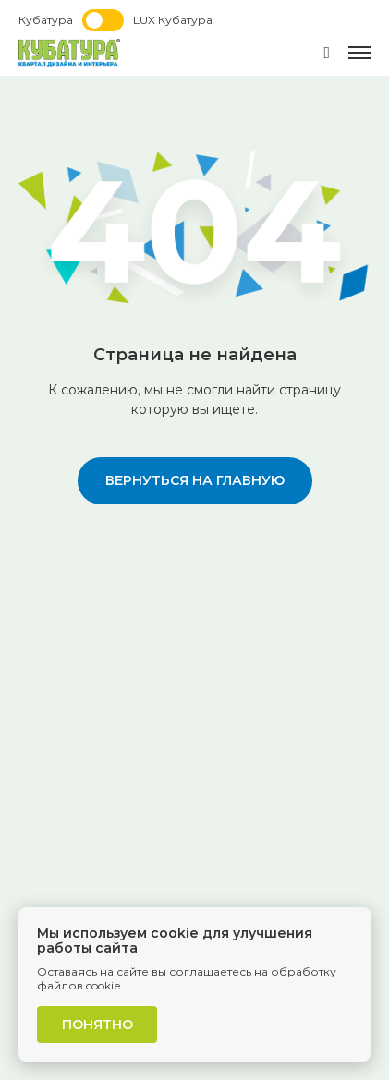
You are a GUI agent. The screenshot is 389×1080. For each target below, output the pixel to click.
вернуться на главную (195, 480)
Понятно (97, 1024)
